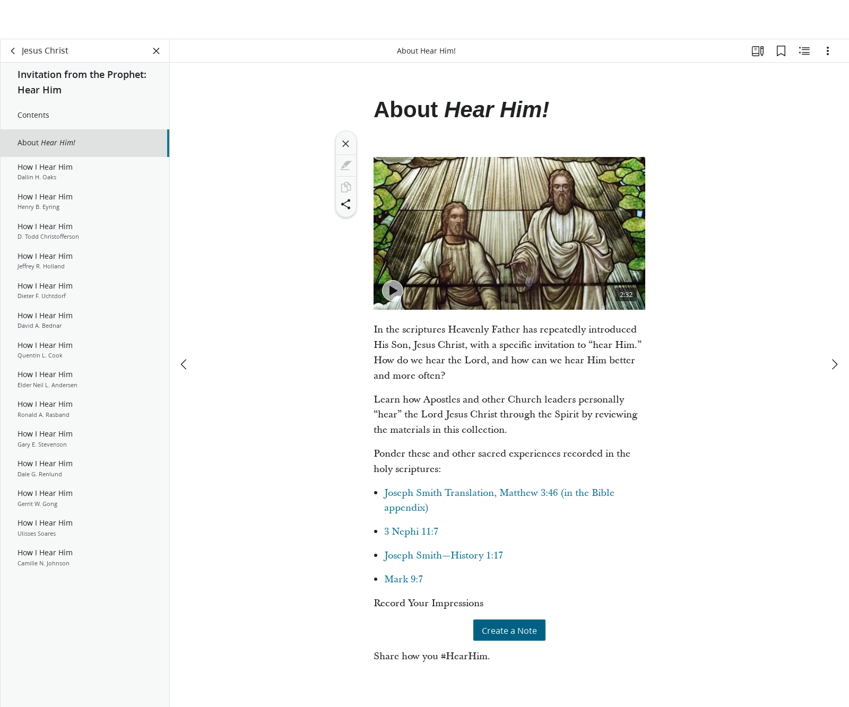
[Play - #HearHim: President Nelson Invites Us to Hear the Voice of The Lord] (392, 290)
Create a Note (509, 630)
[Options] (827, 51)
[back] (13, 50)
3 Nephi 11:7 (411, 531)
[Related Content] (804, 51)
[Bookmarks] (781, 51)
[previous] (184, 364)
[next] (834, 364)
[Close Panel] (156, 50)
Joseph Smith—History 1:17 (443, 555)
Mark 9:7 (403, 579)
